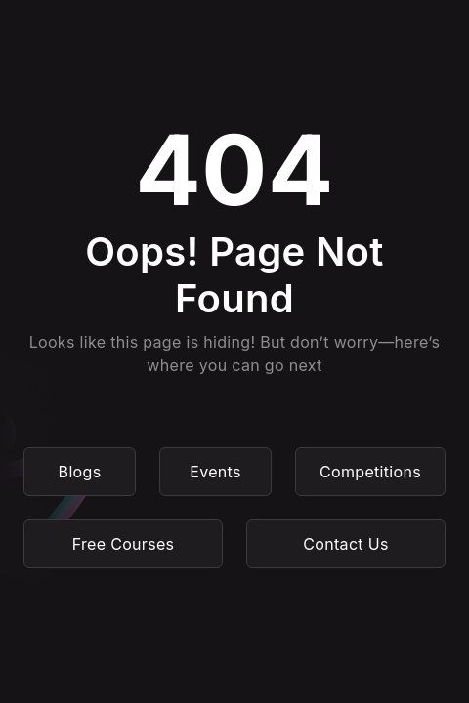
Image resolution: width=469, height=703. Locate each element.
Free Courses (123, 544)
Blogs (80, 471)
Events (215, 471)
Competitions (370, 471)
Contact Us (345, 544)
